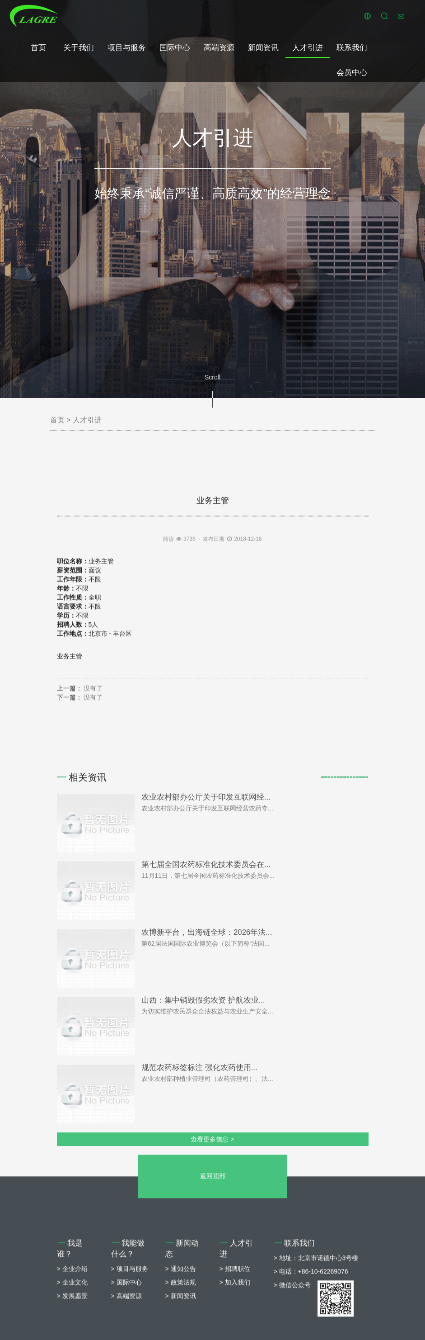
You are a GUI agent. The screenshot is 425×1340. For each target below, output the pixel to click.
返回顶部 (212, 1241)
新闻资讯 (263, 47)
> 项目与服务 (129, 1334)
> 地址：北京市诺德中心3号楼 (316, 1323)
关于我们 (78, 47)
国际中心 (174, 47)
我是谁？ (70, 1314)
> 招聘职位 (235, 1334)
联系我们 (351, 47)
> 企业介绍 (72, 1334)
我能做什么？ (128, 1314)
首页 (38, 47)
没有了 (93, 780)
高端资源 (219, 47)
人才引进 (307, 47)
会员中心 (351, 72)
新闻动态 (182, 1314)
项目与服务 (126, 47)
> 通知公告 (180, 1334)
